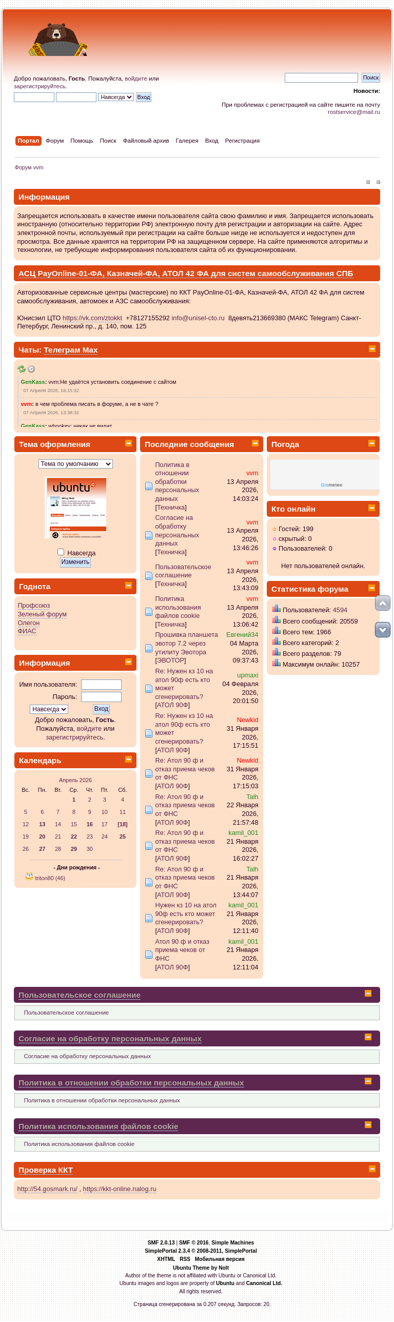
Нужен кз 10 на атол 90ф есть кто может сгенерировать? (185, 913)
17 (105, 824)
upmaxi (247, 675)
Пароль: (65, 697)
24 (105, 836)
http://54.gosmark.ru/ (47, 1189)
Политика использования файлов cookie (178, 607)
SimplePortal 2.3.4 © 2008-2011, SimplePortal (201, 1251)
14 (58, 824)
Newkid (248, 720)
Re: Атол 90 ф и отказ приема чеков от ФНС (184, 768)
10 (105, 812)
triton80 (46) (50, 878)
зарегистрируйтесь (40, 86)
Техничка (171, 507)
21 (58, 836)
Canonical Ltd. (264, 1283)
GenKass (33, 382)
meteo (332, 485)
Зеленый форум (42, 614)
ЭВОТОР (170, 660)
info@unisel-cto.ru (197, 318)
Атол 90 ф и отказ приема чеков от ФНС (182, 950)
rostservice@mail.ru (354, 112)
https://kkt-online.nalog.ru (119, 1189)
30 (90, 849)
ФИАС (26, 631)
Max (90, 349)
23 (90, 836)
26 (26, 849)
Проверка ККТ (45, 1169)
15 (74, 824)
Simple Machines (232, 1243)
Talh (252, 797)
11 (123, 812)
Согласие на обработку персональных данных (177, 530)
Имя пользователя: (48, 684)
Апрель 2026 (75, 780)
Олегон (28, 623)
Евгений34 (242, 634)
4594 (340, 610)
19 (26, 836)
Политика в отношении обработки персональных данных (177, 482)
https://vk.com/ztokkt (92, 318)
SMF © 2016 (194, 1243)
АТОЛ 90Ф (172, 705)
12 (26, 824)
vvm (26, 404)
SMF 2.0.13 (161, 1243)
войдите (136, 78)
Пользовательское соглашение (183, 571)
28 (58, 849)
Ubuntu (225, 1283)
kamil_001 (243, 833)
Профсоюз (33, 605)
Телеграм (63, 349)
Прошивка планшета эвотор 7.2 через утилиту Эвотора (186, 643)
